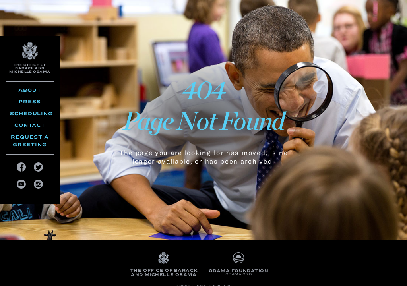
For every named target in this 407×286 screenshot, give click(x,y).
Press (30, 101)
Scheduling (31, 113)
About (29, 90)
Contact (29, 125)
